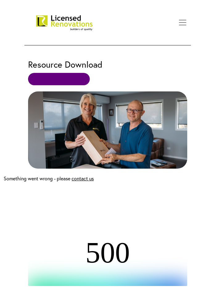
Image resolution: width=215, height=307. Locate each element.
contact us (83, 178)
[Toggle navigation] (182, 23)
